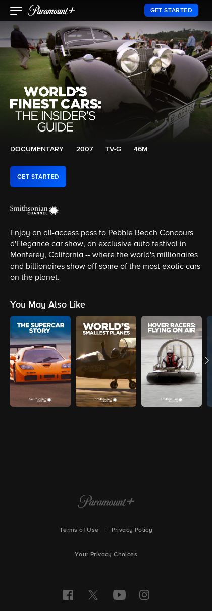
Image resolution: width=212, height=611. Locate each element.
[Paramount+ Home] (106, 502)
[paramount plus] (51, 10)
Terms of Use (79, 530)
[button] (16, 12)
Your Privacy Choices (106, 555)
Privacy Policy (132, 530)
